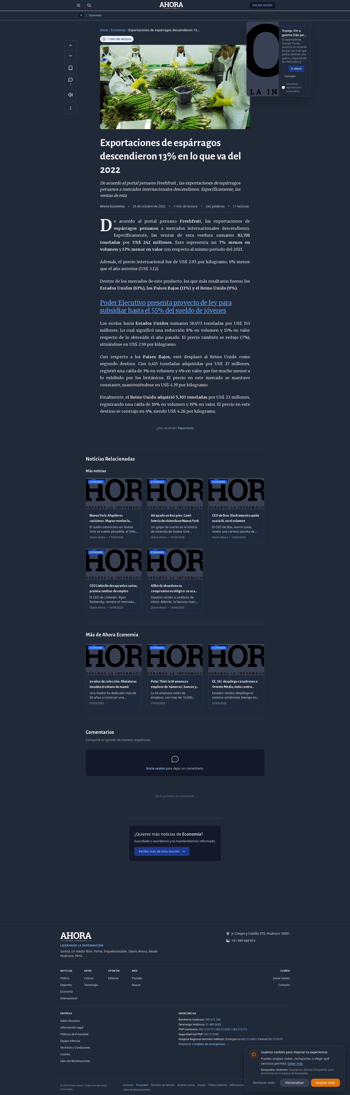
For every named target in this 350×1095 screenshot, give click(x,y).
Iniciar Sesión (262, 5)
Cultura (88, 978)
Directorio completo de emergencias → (204, 1044)
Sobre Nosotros (70, 1021)
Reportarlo (186, 428)
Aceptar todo (325, 1083)
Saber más (295, 1063)
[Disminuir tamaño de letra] (70, 55)
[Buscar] (89, 5)
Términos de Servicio (163, 1085)
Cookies (65, 1054)
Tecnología (91, 985)
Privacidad (142, 1085)
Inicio (104, 30)
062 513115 (240, 1029)
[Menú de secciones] (78, 5)
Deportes (66, 985)
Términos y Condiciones (75, 1047)
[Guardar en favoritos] (70, 68)
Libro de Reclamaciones (75, 1061)
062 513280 (211, 1034)
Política (64, 978)
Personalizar (294, 1083)
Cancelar (290, 79)
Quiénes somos (186, 1085)
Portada (137, 978)
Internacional (68, 998)
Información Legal (71, 1027)
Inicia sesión (155, 768)
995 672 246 (213, 1019)
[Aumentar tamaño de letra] (70, 45)
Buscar (136, 985)
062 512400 (248, 1039)
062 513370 (275, 1039)
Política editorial (217, 1085)
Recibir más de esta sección (162, 851)
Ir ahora (296, 71)
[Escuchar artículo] (70, 95)
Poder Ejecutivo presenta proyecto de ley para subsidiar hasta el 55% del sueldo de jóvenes (165, 306)
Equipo (202, 1085)
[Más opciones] (70, 108)
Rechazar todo (264, 1083)
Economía (95, 15)
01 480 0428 (213, 1024)
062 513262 (223, 1029)
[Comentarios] (70, 81)
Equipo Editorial (70, 1041)
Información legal (240, 1085)
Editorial (113, 978)
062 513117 (206, 1029)
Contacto (284, 985)
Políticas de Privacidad (74, 1034)
